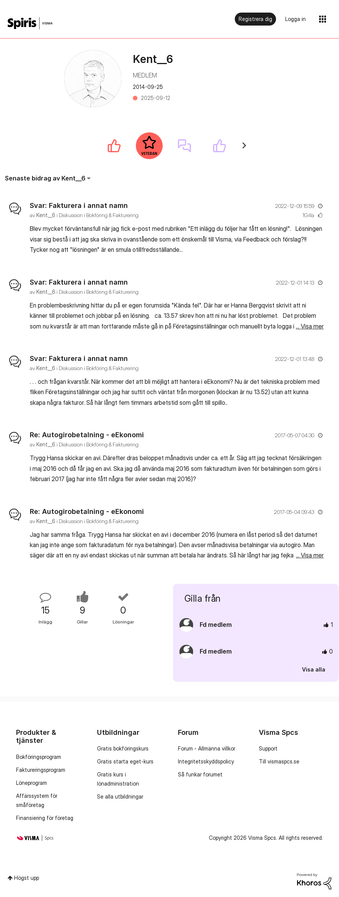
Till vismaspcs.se (279, 761)
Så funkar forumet (200, 774)
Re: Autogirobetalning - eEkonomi (87, 435)
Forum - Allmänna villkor (206, 748)
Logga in (295, 19)
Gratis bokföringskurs (123, 748)
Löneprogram (31, 782)
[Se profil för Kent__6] (45, 215)
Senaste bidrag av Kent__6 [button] (45, 178)
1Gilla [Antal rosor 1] (308, 215)
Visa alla (313, 669)
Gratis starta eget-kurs (125, 761)
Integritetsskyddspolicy (206, 761)
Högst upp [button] (26, 877)
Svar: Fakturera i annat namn (79, 205)
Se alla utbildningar (120, 796)
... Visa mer (310, 249)
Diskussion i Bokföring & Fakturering (99, 215)
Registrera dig (255, 19)
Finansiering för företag (44, 818)
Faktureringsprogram (40, 770)
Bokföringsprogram (38, 757)
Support (268, 748)
